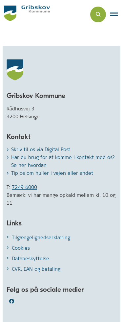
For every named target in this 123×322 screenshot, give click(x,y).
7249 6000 (24, 187)
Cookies (21, 248)
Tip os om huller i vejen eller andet (52, 173)
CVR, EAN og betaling (36, 269)
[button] (116, 14)
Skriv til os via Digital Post (40, 149)
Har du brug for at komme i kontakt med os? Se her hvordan (63, 161)
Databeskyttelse (30, 258)
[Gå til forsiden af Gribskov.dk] (25, 14)
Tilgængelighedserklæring (41, 237)
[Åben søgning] (98, 14)
